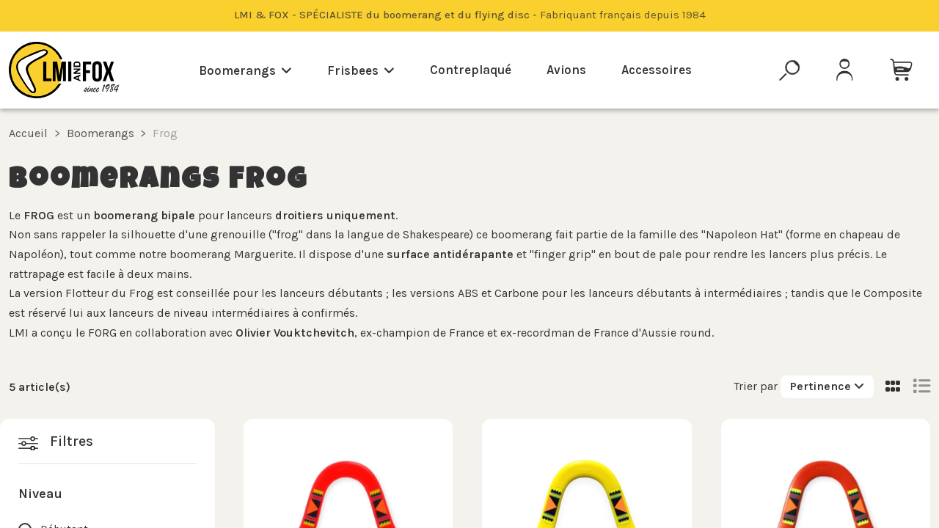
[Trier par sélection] (827, 386)
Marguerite (263, 254)
